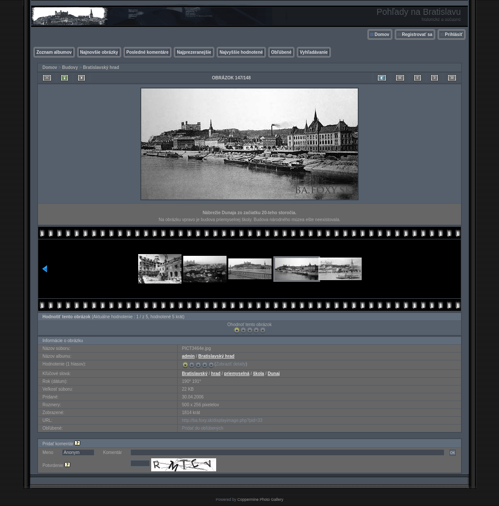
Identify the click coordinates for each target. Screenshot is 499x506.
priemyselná (236, 373)
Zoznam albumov (54, 52)
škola (258, 373)
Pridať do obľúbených (203, 428)
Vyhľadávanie (314, 52)
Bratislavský (194, 373)
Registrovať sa (417, 34)
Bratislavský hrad (101, 67)
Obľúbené (281, 52)
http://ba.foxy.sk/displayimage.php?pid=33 (222, 420)
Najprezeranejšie (194, 52)
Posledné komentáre (147, 52)
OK (452, 453)
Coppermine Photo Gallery (260, 499)
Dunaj (274, 373)
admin (188, 356)
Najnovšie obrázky (99, 52)
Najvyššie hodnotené (241, 52)
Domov (382, 34)
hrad (215, 373)
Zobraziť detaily (231, 364)
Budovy (70, 67)
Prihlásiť (454, 34)
